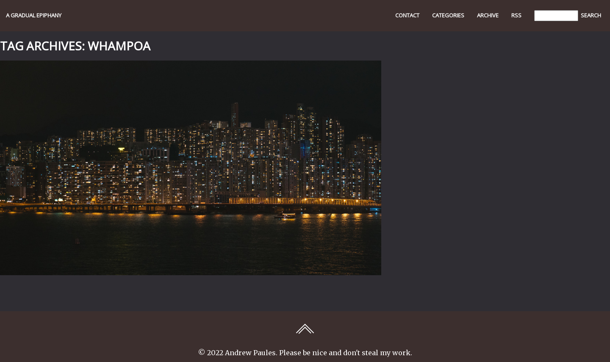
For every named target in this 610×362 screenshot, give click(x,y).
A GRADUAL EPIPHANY (33, 15)
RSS (516, 15)
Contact (407, 15)
